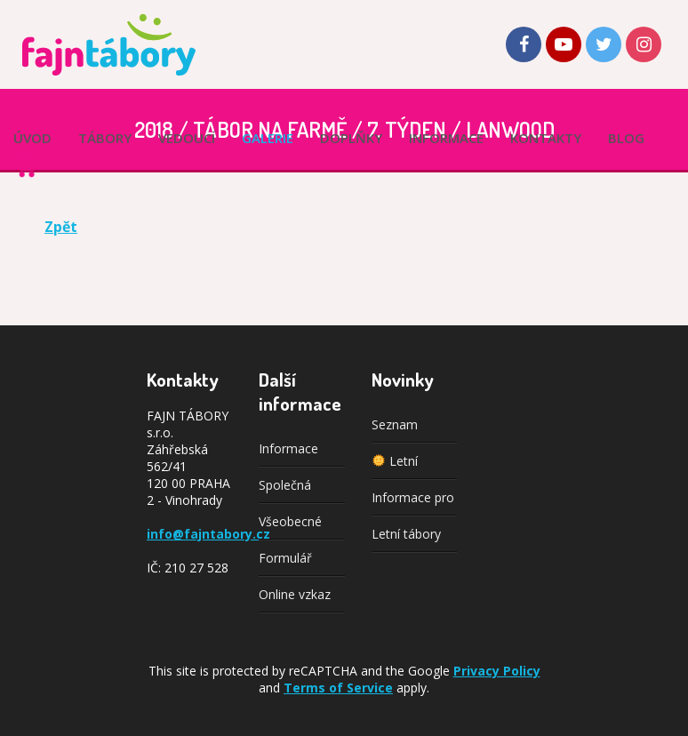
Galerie (267, 138)
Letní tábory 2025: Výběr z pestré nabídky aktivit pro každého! (413, 538)
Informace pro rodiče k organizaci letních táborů (413, 502)
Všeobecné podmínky (290, 526)
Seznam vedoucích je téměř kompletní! (408, 429)
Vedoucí (186, 138)
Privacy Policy (496, 670)
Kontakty (545, 138)
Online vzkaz (295, 594)
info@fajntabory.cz (208, 533)
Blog (626, 138)
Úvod (32, 138)
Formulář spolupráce (290, 562)
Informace (446, 138)
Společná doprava (285, 489)
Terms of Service (338, 687)
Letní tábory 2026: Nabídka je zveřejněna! (408, 465)
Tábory (105, 138)
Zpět (60, 226)
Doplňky (351, 138)
